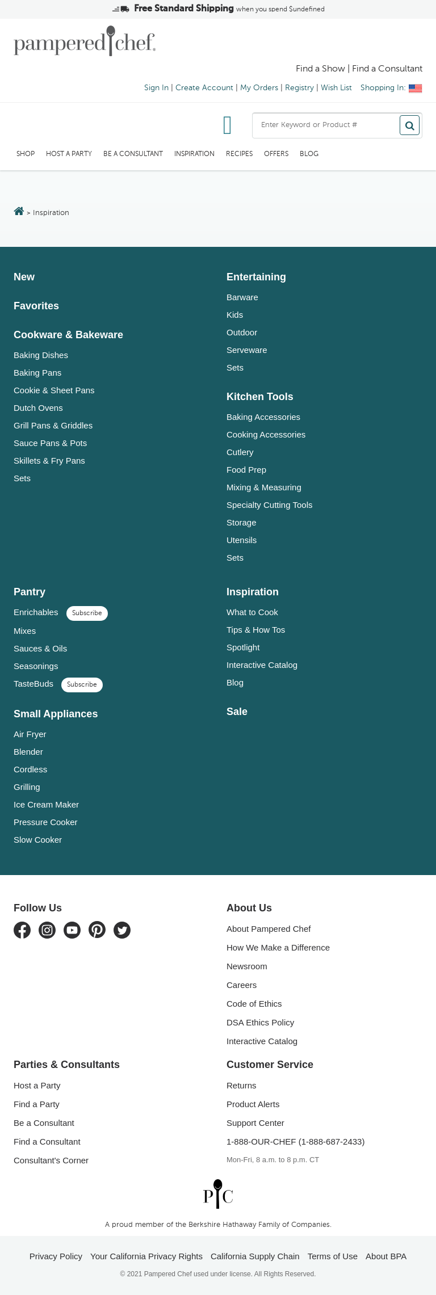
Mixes (25, 631)
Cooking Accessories (266, 434)
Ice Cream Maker (46, 804)
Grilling (27, 787)
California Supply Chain (255, 1256)
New (24, 277)
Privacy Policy (56, 1256)
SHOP (25, 154)
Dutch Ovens (38, 408)
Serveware (247, 350)
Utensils (242, 540)
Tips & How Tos (256, 629)
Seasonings (36, 666)
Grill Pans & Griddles (53, 425)
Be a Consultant (133, 154)
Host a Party (69, 154)
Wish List (336, 88)
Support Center (255, 1123)
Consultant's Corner (51, 1160)
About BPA (386, 1256)
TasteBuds (58, 683)
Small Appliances (56, 714)
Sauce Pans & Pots (50, 443)
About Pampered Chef (269, 929)
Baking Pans (37, 372)
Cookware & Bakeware (68, 334)
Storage (242, 522)
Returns (242, 1085)
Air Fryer (30, 734)
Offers (276, 154)
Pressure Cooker (46, 822)
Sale (237, 711)
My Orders (259, 88)
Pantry (29, 592)
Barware (242, 297)
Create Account (204, 88)
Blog (309, 154)
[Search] (410, 125)
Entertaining (256, 277)
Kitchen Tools (260, 396)
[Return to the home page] (19, 212)
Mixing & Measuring (264, 487)
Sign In (156, 88)
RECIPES (239, 154)
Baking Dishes (41, 355)
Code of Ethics (254, 1003)
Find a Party (37, 1104)
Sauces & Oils (40, 648)
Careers (242, 985)
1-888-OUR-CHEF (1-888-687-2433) (295, 1141)
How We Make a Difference (278, 947)
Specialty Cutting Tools (269, 505)
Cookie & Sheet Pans (54, 390)
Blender (28, 751)
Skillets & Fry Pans (49, 460)
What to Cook (252, 612)
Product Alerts (253, 1104)
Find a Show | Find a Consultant (359, 69)
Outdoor (242, 332)
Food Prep (246, 469)
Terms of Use (333, 1256)
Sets (22, 478)
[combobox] (337, 125)
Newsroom (247, 966)
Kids (235, 314)
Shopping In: (391, 88)
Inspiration (194, 154)
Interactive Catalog (262, 665)
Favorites (36, 306)
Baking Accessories (263, 417)
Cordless (30, 769)
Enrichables (61, 612)
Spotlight (243, 647)
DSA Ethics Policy (260, 1022)
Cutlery (240, 452)
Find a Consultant (47, 1141)
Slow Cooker (38, 839)
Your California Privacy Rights (146, 1256)
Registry (299, 88)
